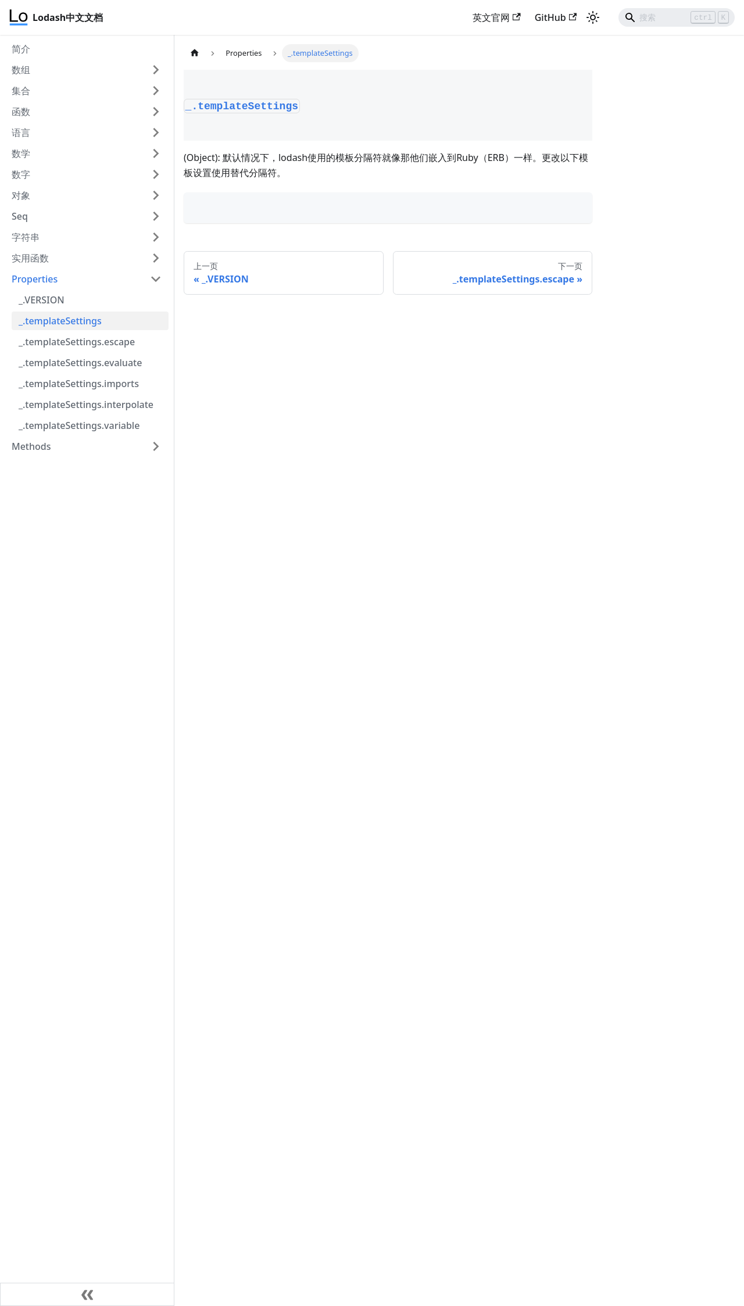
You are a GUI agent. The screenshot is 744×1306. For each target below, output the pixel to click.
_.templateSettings (60, 320)
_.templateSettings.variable (79, 425)
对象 (21, 195)
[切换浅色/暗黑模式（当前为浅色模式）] (593, 17)
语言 (21, 132)
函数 (21, 111)
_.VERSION (42, 300)
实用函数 (30, 258)
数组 (21, 69)
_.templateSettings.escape (77, 341)
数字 (21, 174)
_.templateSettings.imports (79, 383)
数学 (21, 153)
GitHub (556, 17)
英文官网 (496, 17)
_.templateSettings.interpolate (86, 404)
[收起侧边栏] (87, 1294)
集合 (21, 90)
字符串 (26, 237)
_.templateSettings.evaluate (80, 362)
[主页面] (195, 53)
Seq (20, 216)
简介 (21, 48)
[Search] (676, 17)
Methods (31, 446)
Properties (35, 279)
